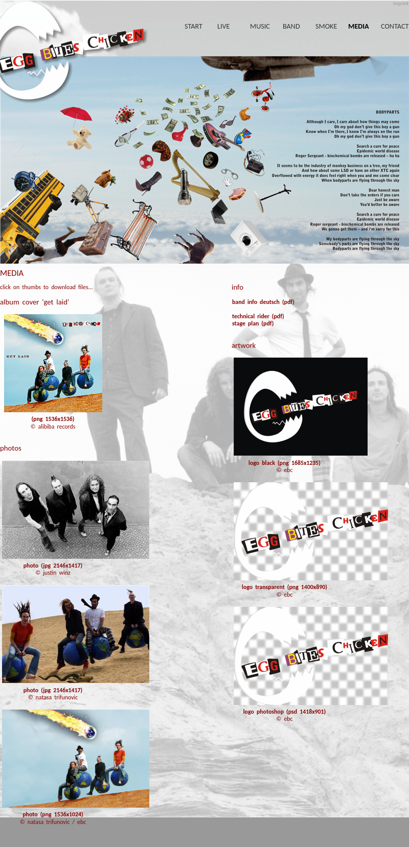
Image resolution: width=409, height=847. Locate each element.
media (358, 26)
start (193, 26)
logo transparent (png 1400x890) (284, 587)
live (223, 26)
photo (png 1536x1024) (52, 814)
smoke (326, 26)
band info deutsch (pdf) (263, 301)
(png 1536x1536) (52, 418)
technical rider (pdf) (258, 316)
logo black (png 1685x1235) (284, 462)
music (260, 26)
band (291, 26)
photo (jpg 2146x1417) (53, 565)
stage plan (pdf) (253, 323)
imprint (400, 3)
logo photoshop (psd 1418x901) (284, 711)
